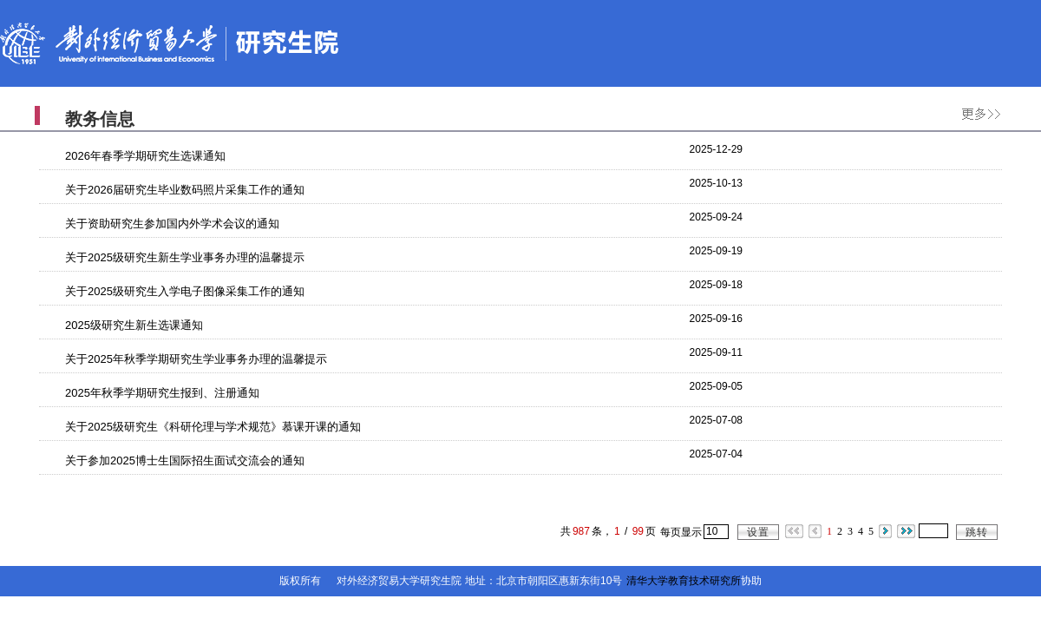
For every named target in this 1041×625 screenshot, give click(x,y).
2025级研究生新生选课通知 (134, 325)
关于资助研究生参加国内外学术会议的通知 (172, 223)
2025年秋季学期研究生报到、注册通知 (162, 392)
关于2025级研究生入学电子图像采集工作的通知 (184, 291)
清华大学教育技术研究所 (683, 581)
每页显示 (681, 532)
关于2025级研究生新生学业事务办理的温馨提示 (184, 257)
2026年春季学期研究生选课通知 (145, 155)
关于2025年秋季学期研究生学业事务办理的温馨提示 (196, 358)
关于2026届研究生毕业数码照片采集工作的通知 (184, 189)
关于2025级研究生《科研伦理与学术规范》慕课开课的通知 (213, 426)
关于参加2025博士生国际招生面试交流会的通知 (184, 460)
